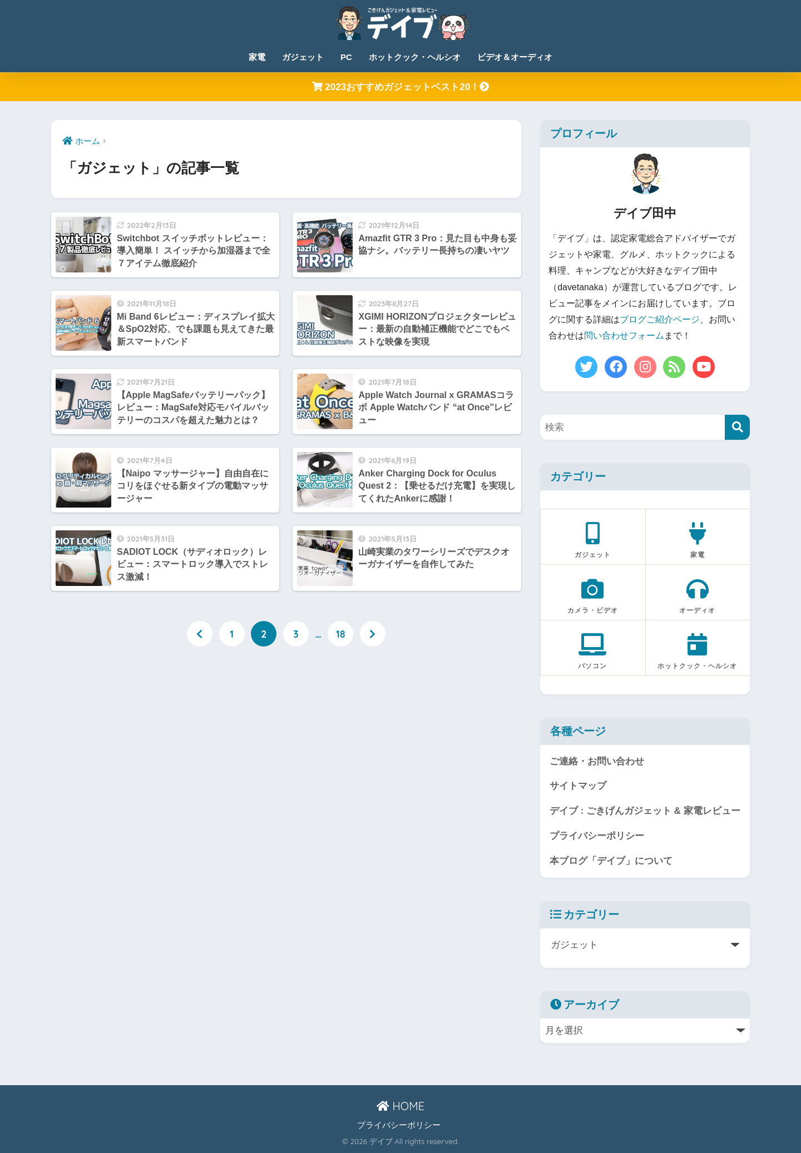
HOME (400, 1106)
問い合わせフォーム (624, 335)
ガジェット (303, 57)
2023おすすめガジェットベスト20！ (401, 87)
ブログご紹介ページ (660, 319)
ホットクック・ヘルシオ (415, 57)
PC (346, 57)
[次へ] (372, 634)
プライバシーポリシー (597, 836)
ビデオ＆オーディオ (514, 57)
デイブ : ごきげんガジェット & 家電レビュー (645, 811)
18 (340, 634)
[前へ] (199, 634)
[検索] (737, 427)
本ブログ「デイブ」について (611, 861)
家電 (257, 57)
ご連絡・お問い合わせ (597, 761)
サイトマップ (578, 786)
